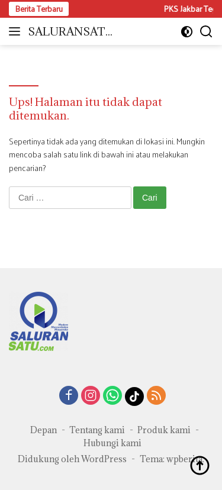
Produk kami (164, 430)
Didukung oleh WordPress (72, 459)
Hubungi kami (112, 443)
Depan (43, 430)
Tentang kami (97, 430)
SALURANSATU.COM (72, 32)
